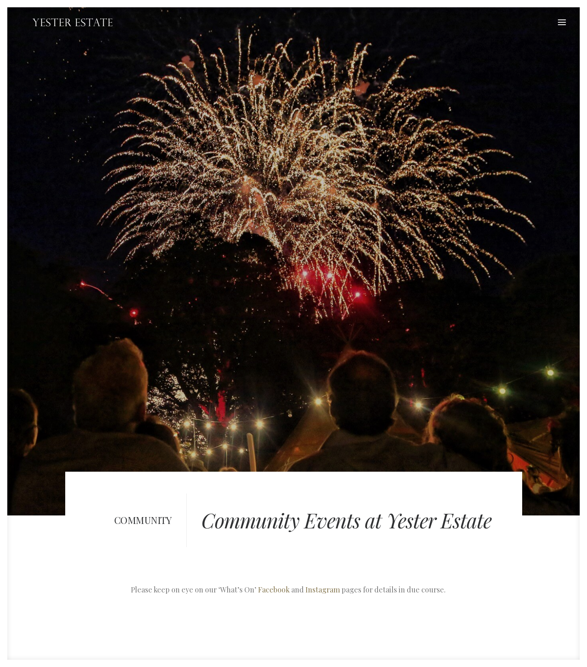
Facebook (274, 530)
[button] (562, 22)
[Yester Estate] (61, 22)
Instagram (322, 530)
